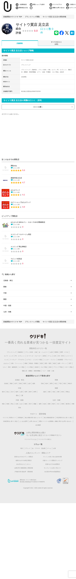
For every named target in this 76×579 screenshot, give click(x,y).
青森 (11, 383)
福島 (33, 383)
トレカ (6, 359)
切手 (70, 363)
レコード (68, 356)
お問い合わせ (33, 421)
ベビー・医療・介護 (48, 371)
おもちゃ (6, 363)
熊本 (53, 404)
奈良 (62, 392)
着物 (26, 363)
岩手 (15, 383)
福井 (17, 392)
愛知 (17, 395)
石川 (12, 392)
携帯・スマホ (64, 352)
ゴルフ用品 (43, 367)
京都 (49, 392)
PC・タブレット (20, 356)
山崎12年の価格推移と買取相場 (23, 468)
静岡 (35, 392)
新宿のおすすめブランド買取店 (23, 457)
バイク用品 (29, 367)
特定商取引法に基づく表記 (64, 417)
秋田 (24, 383)
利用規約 (20, 417)
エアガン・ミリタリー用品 (34, 359)
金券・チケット (62, 363)
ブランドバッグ (11, 352)
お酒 (51, 352)
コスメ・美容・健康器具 (10, 367)
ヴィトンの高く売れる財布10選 (52, 457)
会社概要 (38, 425)
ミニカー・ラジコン (50, 359)
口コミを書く (38, 107)
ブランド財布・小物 (31, 352)
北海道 (6, 383)
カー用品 (21, 367)
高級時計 (20, 352)
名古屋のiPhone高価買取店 (52, 471)
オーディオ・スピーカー (34, 356)
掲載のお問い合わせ (58, 7)
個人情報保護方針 (49, 417)
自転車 (37, 367)
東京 (64, 383)
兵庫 (58, 392)
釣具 (50, 367)
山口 (21, 404)
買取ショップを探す (39, 4)
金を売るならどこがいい (23, 464)
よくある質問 (23, 421)
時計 (21, 448)
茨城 (42, 383)
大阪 (53, 392)
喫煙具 (56, 352)
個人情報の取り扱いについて (33, 417)
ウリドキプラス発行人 (44, 439)
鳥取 (3, 404)
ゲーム (50, 356)
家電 (44, 356)
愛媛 (35, 404)
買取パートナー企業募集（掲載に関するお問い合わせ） (55, 421)
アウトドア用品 (58, 367)
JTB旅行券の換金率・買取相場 (24, 471)
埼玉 (55, 383)
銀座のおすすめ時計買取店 (24, 460)
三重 (21, 395)
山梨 (21, 392)
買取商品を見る (23, 7)
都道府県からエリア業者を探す (38, 376)
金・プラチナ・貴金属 (38, 448)
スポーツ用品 (68, 367)
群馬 (51, 383)
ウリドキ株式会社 (31, 480)
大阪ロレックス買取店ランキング (52, 460)
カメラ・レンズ (8, 356)
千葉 (60, 383)
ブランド (27, 448)
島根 (7, 404)
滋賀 (44, 392)
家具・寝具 (48, 363)
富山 (7, 392)
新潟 (3, 392)
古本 (54, 356)
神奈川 (70, 383)
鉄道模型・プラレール (64, 359)
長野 (26, 392)
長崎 (49, 404)
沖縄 (73, 404)
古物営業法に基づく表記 (10, 421)
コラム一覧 (38, 444)
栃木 (46, 383)
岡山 (12, 404)
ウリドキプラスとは (30, 439)
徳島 (26, 404)
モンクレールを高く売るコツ (52, 468)
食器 (54, 363)
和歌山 (68, 392)
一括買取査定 (23, 4)
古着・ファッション (17, 363)
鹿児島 (68, 404)
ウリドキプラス (57, 4)
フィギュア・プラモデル (17, 359)
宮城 (20, 383)
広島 (17, 404)
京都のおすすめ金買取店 (52, 464)
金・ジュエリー (43, 352)
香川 (30, 404)
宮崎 (62, 404)
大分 (58, 404)
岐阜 (30, 392)
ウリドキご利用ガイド (9, 417)
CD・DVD (61, 356)
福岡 (40, 404)
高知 (19, 407)
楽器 (41, 363)
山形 (29, 383)
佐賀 (44, 404)
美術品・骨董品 (33, 363)
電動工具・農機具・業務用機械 (31, 371)
